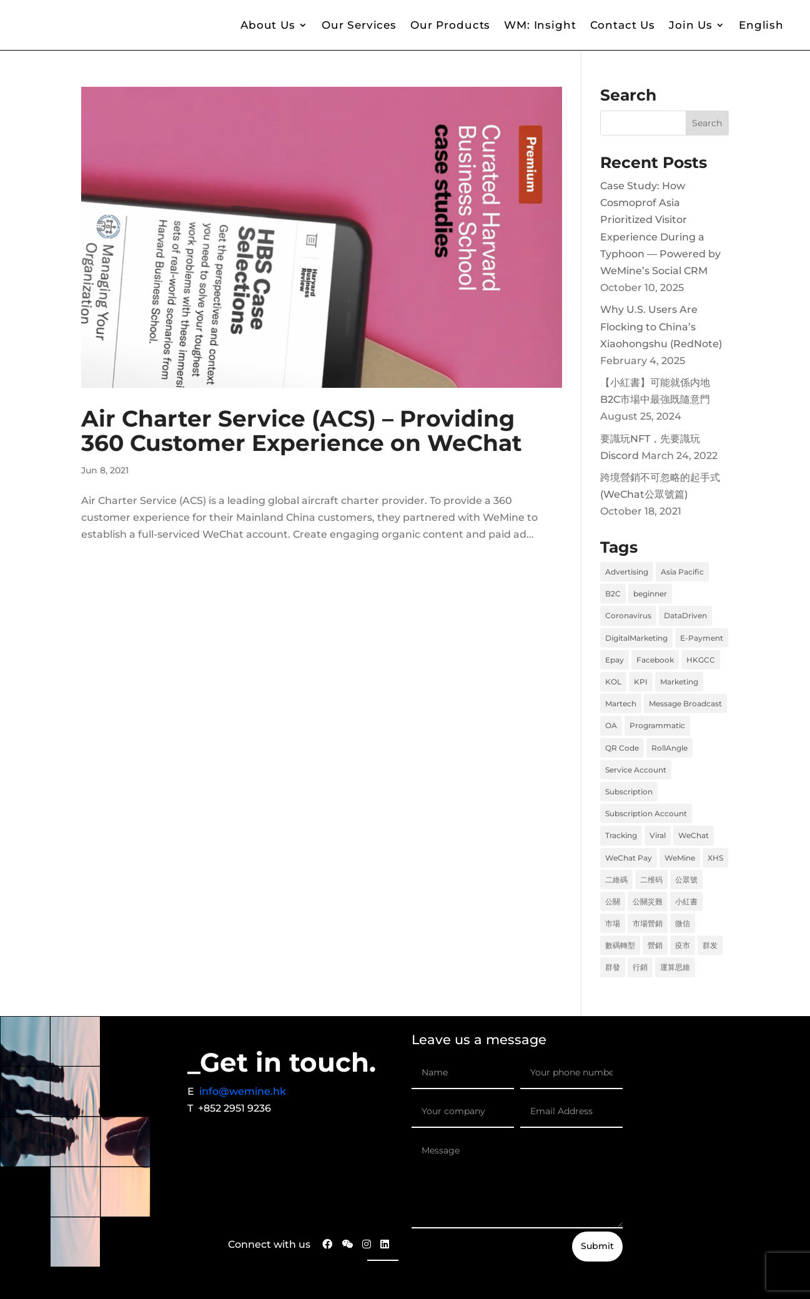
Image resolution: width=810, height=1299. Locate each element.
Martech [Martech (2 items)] (620, 703)
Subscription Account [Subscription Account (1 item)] (646, 813)
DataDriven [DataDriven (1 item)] (685, 615)
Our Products (450, 25)
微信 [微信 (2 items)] (682, 923)
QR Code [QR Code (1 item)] (622, 748)
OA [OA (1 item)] (611, 725)
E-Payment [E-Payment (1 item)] (701, 638)
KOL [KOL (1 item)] (613, 681)
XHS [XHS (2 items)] (715, 857)
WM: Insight (540, 25)
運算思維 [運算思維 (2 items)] (675, 967)
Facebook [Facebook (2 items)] (655, 659)
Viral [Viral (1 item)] (657, 835)
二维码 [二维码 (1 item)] (651, 879)
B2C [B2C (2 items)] (613, 593)
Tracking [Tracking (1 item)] (621, 835)
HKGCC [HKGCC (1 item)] (700, 659)
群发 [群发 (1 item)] (710, 945)
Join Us (691, 25)
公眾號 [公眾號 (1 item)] (686, 879)
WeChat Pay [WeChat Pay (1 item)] (628, 857)
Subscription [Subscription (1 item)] (629, 791)
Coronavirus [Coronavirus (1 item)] (628, 615)
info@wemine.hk (242, 1091)
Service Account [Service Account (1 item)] (635, 769)
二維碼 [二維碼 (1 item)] (616, 879)
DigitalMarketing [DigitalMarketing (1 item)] (636, 638)
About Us (267, 25)
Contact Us (623, 25)
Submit (597, 1246)
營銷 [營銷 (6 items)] (655, 945)
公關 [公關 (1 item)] (612, 901)
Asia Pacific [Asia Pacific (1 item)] (682, 571)
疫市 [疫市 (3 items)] (682, 945)
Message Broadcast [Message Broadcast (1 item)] (685, 703)
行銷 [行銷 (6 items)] (640, 967)
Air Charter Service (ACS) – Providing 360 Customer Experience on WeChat (301, 431)
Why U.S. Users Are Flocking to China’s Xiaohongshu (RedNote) (661, 326)
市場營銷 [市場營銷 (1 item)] (648, 923)
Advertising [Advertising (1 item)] (626, 571)
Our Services (359, 25)
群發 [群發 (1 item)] (612, 967)
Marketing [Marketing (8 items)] (679, 681)
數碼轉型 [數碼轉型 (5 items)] (620, 945)
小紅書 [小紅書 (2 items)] (686, 901)
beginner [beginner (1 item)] (650, 593)
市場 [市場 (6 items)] (612, 923)
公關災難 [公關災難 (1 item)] (648, 901)
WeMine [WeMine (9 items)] (679, 857)
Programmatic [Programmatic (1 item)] (657, 725)
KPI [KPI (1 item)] (641, 681)
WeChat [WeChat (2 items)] (693, 835)
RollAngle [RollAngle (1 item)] (669, 748)
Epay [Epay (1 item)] (614, 659)
